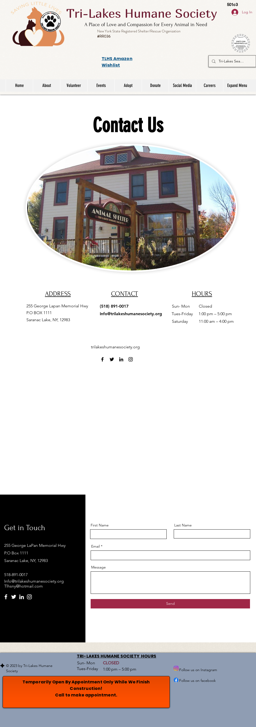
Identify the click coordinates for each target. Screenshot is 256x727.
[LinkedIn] (121, 359)
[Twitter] (112, 359)
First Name (100, 525)
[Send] (170, 603)
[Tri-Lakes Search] (232, 61)
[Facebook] (102, 359)
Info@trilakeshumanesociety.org (131, 313)
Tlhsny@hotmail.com (23, 586)
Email (95, 546)
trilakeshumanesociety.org (115, 346)
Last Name (183, 525)
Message (98, 567)
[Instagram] (130, 359)
